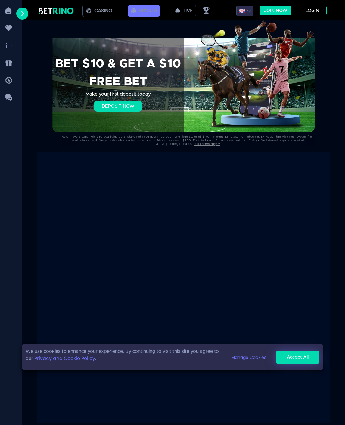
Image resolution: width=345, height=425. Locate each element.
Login (312, 10)
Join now (275, 10)
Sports (144, 11)
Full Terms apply (207, 144)
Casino (99, 11)
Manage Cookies (248, 357)
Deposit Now (118, 106)
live (183, 11)
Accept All (298, 357)
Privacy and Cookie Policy (64, 358)
